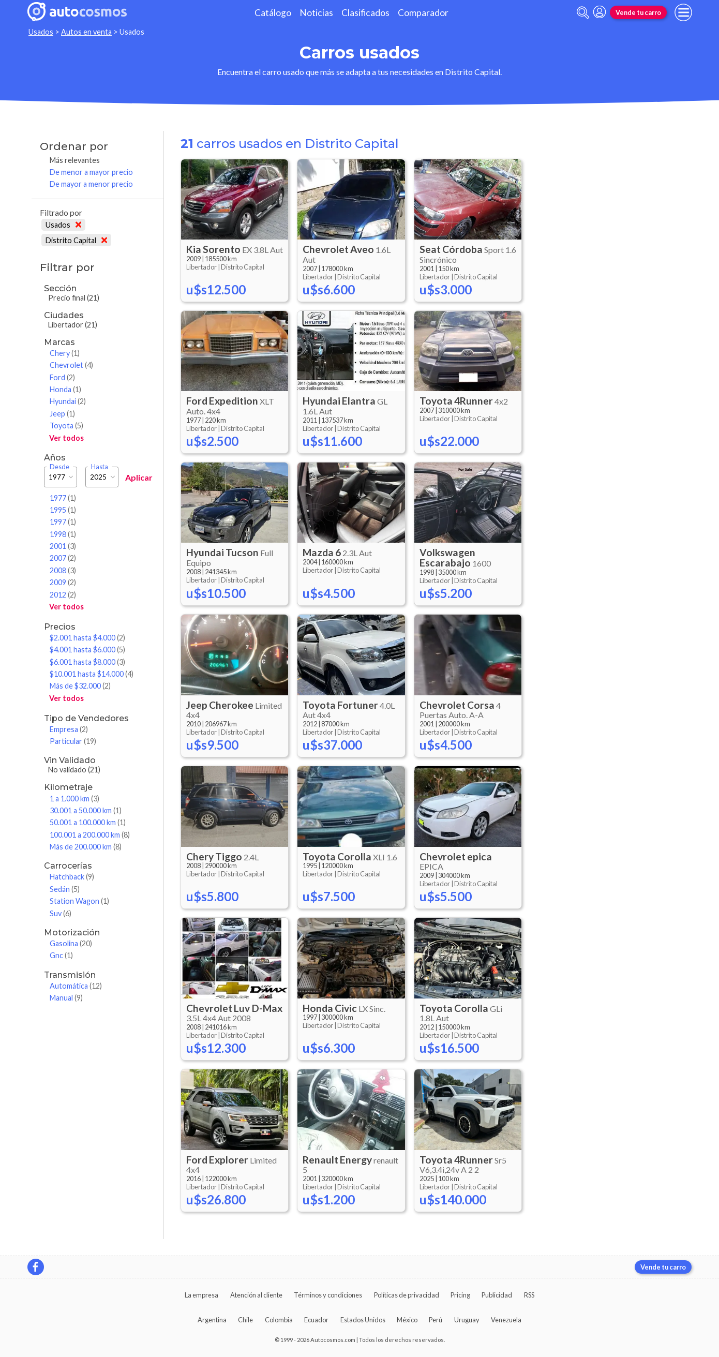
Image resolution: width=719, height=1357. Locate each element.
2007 (63, 558)
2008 (63, 570)
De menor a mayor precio (91, 172)
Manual (66, 997)
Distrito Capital (76, 240)
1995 (63, 509)
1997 (63, 521)
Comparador (423, 12)
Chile (245, 1320)
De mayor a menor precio (91, 184)
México (407, 1320)
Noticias (316, 12)
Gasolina (71, 943)
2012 (63, 594)
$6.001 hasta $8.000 (87, 662)
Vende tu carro (638, 12)
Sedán (65, 889)
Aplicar (139, 477)
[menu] (683, 12)
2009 (63, 582)
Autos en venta (86, 31)
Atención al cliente (256, 1295)
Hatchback (72, 876)
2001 (63, 546)
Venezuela (506, 1320)
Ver (66, 438)
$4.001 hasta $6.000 (87, 649)
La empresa (201, 1295)
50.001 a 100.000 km (88, 822)
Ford (62, 377)
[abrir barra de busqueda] (583, 13)
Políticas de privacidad (406, 1295)
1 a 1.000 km (74, 798)
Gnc (61, 955)
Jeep (62, 413)
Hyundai (68, 401)
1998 (63, 534)
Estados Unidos (362, 1320)
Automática (76, 985)
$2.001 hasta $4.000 (87, 637)
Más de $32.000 (80, 685)
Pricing (460, 1295)
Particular (73, 741)
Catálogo (272, 12)
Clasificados (365, 12)
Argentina (212, 1320)
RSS (529, 1295)
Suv (60, 913)
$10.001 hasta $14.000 (91, 673)
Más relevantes (75, 160)
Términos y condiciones (328, 1295)
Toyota (66, 425)
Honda (65, 389)
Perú (435, 1320)
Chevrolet (71, 365)
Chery (65, 353)
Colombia (279, 1320)
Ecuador (316, 1320)
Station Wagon (79, 901)
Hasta (99, 467)
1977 (63, 498)
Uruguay (467, 1320)
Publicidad (497, 1295)
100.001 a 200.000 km (90, 834)
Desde (59, 467)
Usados (40, 31)
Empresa (69, 729)
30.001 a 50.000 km (86, 810)
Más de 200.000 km (86, 846)
